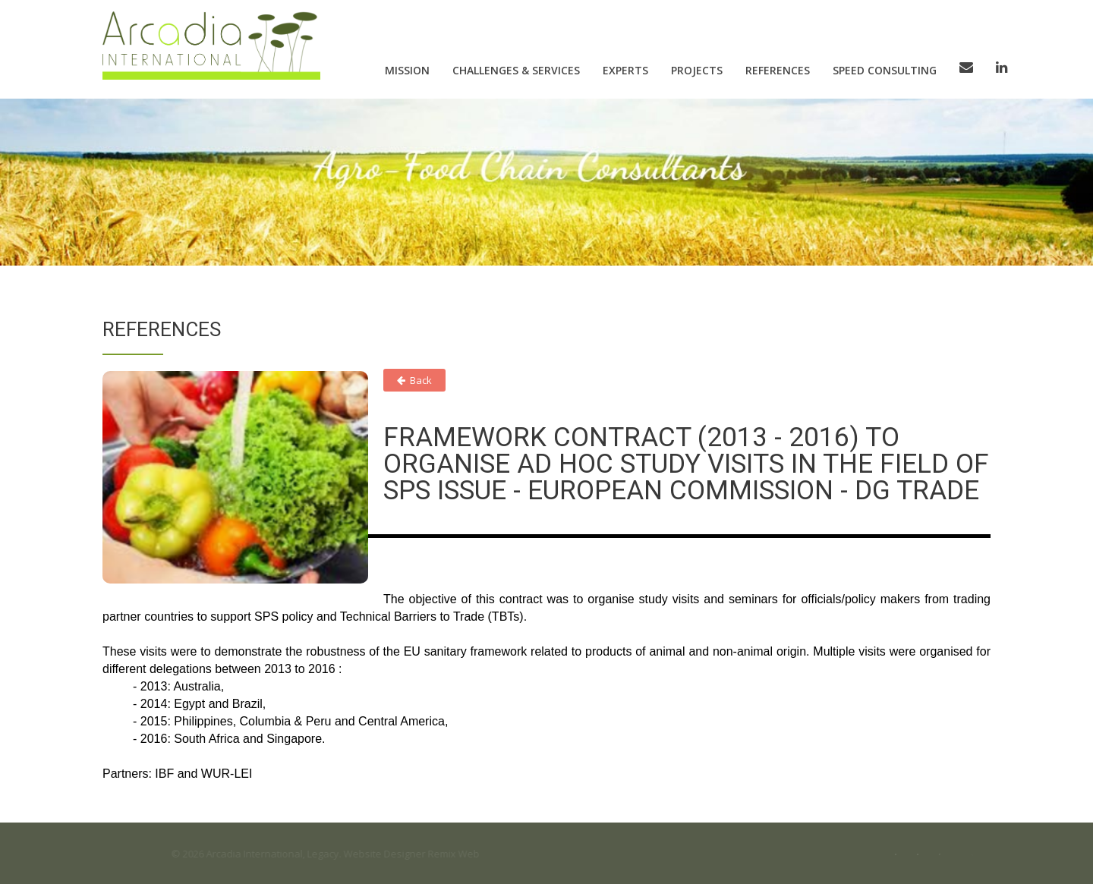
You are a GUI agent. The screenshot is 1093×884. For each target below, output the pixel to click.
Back (414, 380)
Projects (697, 70)
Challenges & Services (516, 70)
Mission (407, 70)
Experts (625, 70)
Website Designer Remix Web (417, 853)
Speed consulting (885, 70)
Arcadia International (260, 853)
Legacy (329, 853)
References (777, 70)
